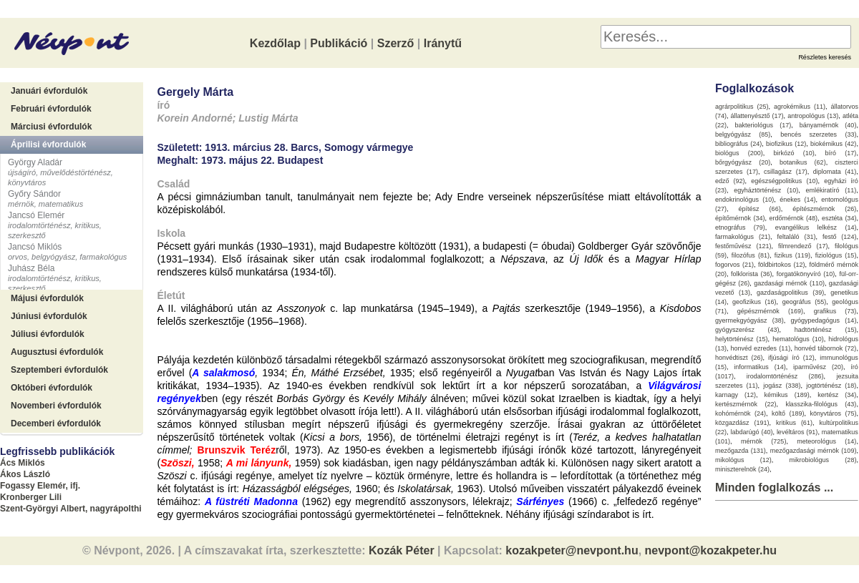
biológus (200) (739, 153)
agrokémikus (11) (799, 106)
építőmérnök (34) (740, 218)
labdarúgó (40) (751, 432)
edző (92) (730, 181)
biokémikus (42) (833, 143)
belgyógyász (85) (742, 134)
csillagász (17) (785, 171)
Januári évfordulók (49, 91)
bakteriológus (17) (763, 125)
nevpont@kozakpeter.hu (711, 550)
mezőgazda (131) (740, 450)
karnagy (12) (735, 394)
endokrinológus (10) (744, 199)
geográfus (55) (804, 301)
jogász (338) (781, 385)
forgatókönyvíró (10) (806, 274)
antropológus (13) (812, 115)
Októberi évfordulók (51, 388)
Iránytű (443, 43)
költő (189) (788, 413)
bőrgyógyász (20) (742, 162)
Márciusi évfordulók (51, 127)
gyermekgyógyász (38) (749, 320)
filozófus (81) (751, 255)
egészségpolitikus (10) (784, 181)
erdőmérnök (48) (793, 218)
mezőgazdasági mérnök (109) (813, 450)
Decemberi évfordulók (56, 423)
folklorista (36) (751, 274)
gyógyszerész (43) (747, 329)
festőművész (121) (743, 246)
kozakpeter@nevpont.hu (571, 550)
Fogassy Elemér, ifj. (40, 486)
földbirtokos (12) (781, 264)
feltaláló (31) (796, 236)
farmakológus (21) (742, 236)
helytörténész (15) (741, 339)
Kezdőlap (275, 43)
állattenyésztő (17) (757, 115)
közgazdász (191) (742, 422)
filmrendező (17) (803, 246)
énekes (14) (797, 199)
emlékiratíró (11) (831, 190)
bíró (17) (841, 153)
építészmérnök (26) (824, 208)
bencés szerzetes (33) (818, 134)
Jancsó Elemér (36, 215)
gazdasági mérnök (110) (789, 283)
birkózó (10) (794, 153)
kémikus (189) (787, 394)
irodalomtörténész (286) (785, 376)
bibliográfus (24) (738, 143)
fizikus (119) (792, 255)
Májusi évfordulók (47, 298)
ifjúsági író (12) (791, 357)
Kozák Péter (402, 550)
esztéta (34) (839, 218)
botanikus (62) (803, 162)
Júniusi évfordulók (49, 316)
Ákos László (25, 474)
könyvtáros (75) (833, 413)
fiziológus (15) (836, 255)
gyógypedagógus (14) (824, 320)
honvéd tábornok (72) (826, 348)
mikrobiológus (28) (823, 460)
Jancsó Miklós (35, 247)
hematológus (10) (798, 339)
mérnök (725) (764, 441)
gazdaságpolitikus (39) (790, 292)
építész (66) (760, 208)
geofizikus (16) (754, 301)
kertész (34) (836, 394)
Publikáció (338, 43)
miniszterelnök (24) (742, 469)
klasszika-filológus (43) (820, 404)
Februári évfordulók (51, 109)
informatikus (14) (759, 367)
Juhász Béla (31, 268)
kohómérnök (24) (740, 413)
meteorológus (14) (826, 441)
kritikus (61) (794, 422)
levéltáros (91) (797, 432)
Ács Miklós (22, 463)
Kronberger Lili (31, 497)
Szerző (395, 43)
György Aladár (35, 162)
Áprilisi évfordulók (48, 144)
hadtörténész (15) (826, 329)
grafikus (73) (835, 311)
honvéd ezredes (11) (760, 348)
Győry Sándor (34, 194)
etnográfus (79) (740, 227)
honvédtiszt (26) (739, 357)
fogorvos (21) (734, 264)
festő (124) (839, 236)
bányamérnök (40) (828, 125)
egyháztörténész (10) (766, 190)
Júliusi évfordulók (47, 334)
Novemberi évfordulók (56, 406)
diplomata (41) (835, 171)
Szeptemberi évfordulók (59, 370)
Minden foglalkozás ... (774, 487)
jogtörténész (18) (831, 385)
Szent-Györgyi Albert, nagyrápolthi (71, 509)
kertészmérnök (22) (746, 404)
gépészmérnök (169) (770, 311)
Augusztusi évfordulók (57, 352)
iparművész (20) (818, 367)
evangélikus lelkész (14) (816, 227)
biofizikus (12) (786, 143)
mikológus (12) (743, 460)
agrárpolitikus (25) (742, 106)
